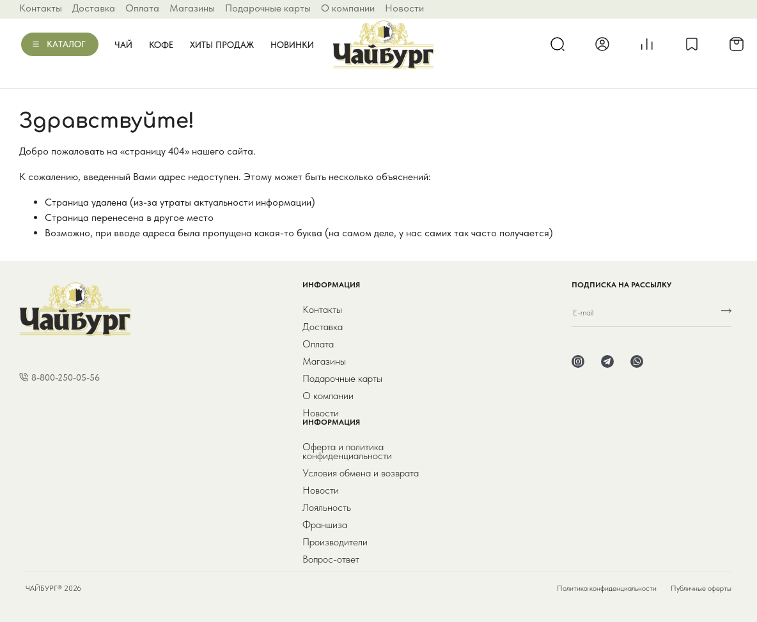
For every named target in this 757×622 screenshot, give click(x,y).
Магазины (192, 8)
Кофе (161, 45)
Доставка (93, 8)
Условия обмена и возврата (360, 473)
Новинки (292, 45)
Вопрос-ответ (330, 559)
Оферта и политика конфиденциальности (347, 451)
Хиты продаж (222, 45)
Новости (404, 8)
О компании (348, 8)
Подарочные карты (268, 8)
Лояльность (326, 507)
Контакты (40, 8)
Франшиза (324, 524)
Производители (335, 542)
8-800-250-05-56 (65, 377)
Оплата (142, 8)
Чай (123, 45)
